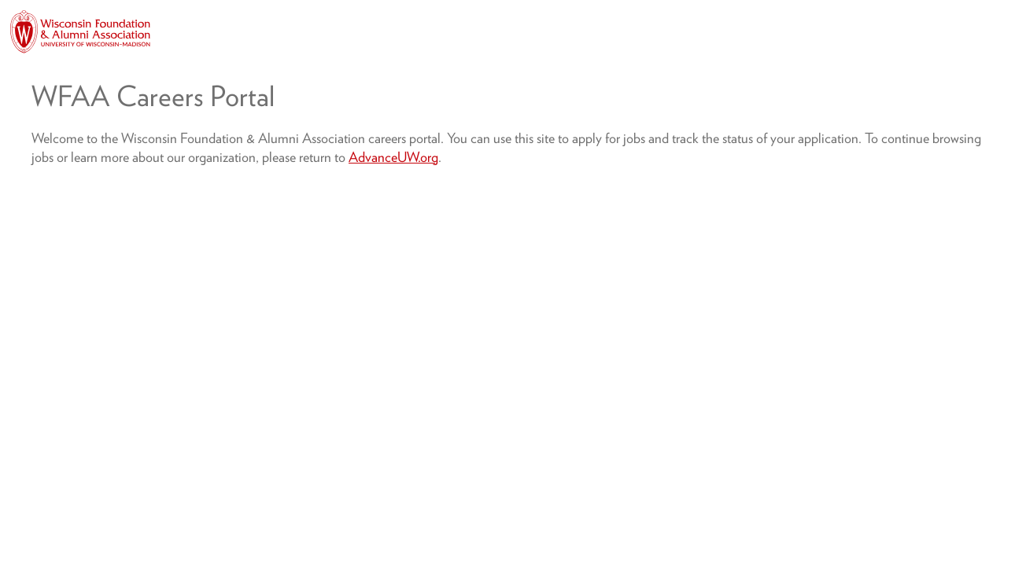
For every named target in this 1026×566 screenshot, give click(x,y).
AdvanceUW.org (393, 157)
